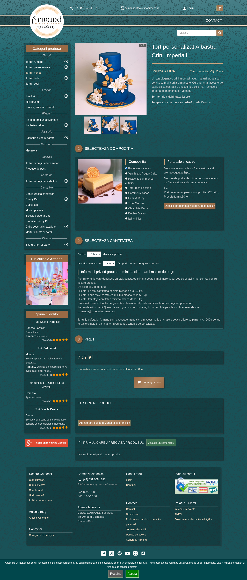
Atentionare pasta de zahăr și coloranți (102, 422)
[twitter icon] (135, 553)
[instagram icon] (111, 553)
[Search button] (219, 33)
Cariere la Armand (136, 539)
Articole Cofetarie (39, 517)
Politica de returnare (40, 500)
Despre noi (132, 514)
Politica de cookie (136, 534)
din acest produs (112, 254)
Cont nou (131, 484)
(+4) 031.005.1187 (92, 479)
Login (188, 7)
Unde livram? (36, 495)
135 (139, 263)
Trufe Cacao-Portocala (46, 321)
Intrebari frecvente (185, 509)
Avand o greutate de (89, 263)
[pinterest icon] (119, 553)
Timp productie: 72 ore (206, 71)
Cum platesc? (37, 484)
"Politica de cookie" (232, 562)
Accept (132, 573)
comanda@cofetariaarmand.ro (140, 7)
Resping (115, 573)
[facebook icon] (103, 553)
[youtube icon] (127, 553)
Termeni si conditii (136, 529)
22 (120, 263)
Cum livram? (36, 490)
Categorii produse (47, 48)
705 (82, 357)
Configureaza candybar (40, 193)
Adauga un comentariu (161, 442)
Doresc (82, 254)
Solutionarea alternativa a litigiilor (193, 519)
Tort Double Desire (46, 409)
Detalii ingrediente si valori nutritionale (188, 205)
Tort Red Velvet (47, 348)
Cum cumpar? (37, 479)
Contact (214, 20)
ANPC (178, 514)
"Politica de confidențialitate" (122, 567)
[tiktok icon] (143, 553)
